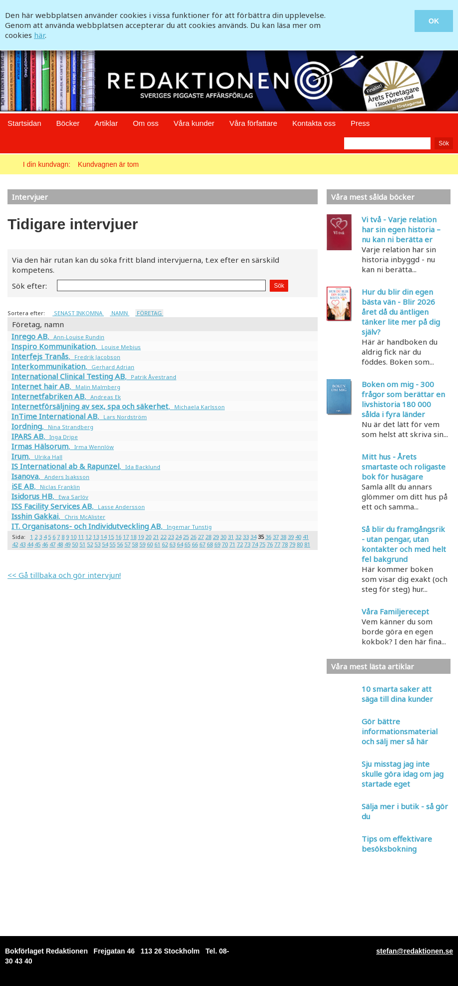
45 (37, 544)
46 (45, 544)
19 (141, 536)
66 (195, 544)
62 (165, 544)
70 (225, 544)
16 (118, 536)
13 (96, 536)
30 (223, 536)
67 (202, 544)
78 (285, 544)
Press (360, 123)
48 (60, 544)
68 (210, 544)
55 (112, 544)
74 (255, 544)
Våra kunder (194, 123)
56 (120, 544)
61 (157, 544)
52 (90, 544)
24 (178, 536)
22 (163, 536)
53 (97, 544)
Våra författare (253, 123)
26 (193, 536)
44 (30, 544)
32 (238, 536)
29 (216, 536)
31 (231, 536)
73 (247, 544)
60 (150, 544)
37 (276, 536)
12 (88, 536)
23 (171, 536)
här (39, 35)
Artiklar (106, 123)
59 (142, 544)
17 (126, 536)
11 (81, 536)
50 (75, 544)
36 (268, 536)
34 (253, 536)
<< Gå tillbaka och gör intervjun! (64, 575)
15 (111, 536)
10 (73, 536)
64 (180, 544)
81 (307, 544)
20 (148, 536)
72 (240, 544)
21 (156, 536)
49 (67, 544)
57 (127, 544)
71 (232, 544)
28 (208, 536)
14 (103, 536)
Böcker (68, 123)
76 (270, 544)
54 (105, 544)
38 (283, 536)
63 (172, 544)
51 (82, 544)
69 (217, 544)
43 (22, 544)
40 (298, 536)
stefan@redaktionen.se (414, 951)
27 (201, 536)
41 (306, 536)
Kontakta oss (314, 123)
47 (52, 544)
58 (135, 544)
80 (300, 544)
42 (15, 544)
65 (187, 544)
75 (262, 544)
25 (186, 536)
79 (292, 544)
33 (246, 536)
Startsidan (24, 123)
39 (291, 536)
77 (277, 544)
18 (133, 536)
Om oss (146, 123)
